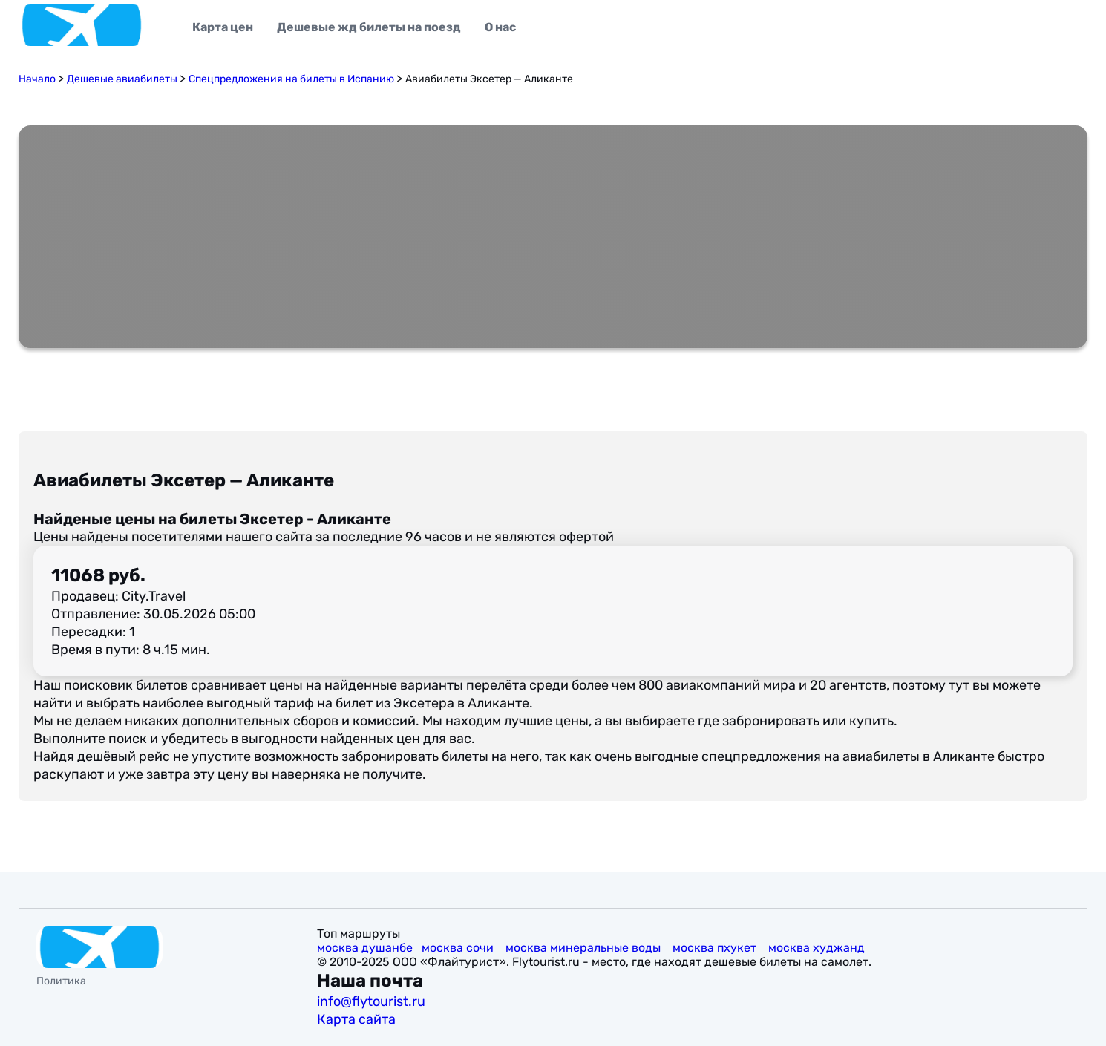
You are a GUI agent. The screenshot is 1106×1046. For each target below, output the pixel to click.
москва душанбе (365, 948)
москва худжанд (818, 948)
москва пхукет (716, 948)
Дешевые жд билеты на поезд (369, 27)
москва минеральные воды (584, 948)
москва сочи (459, 948)
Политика (61, 981)
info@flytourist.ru (371, 1001)
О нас (500, 27)
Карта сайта (358, 1019)
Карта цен (222, 27)
